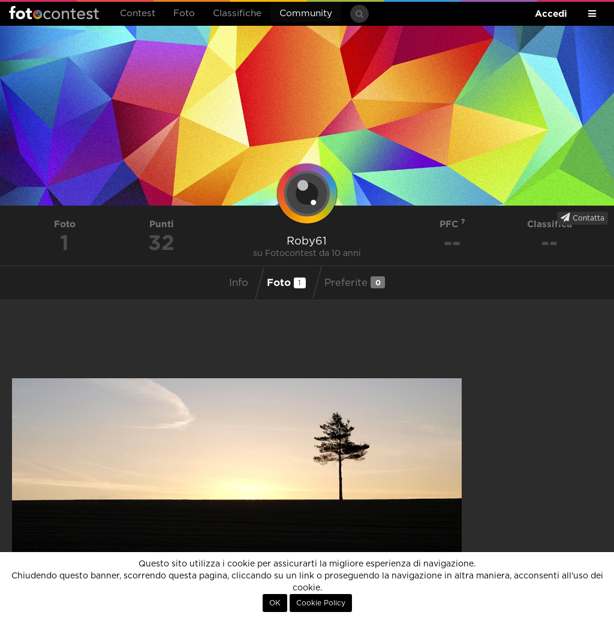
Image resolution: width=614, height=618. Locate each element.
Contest (137, 13)
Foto (184, 13)
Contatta (582, 217)
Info (238, 283)
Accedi (551, 13)
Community (305, 13)
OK (275, 603)
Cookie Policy (320, 603)
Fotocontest (54, 13)
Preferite (354, 282)
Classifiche (237, 13)
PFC (452, 224)
